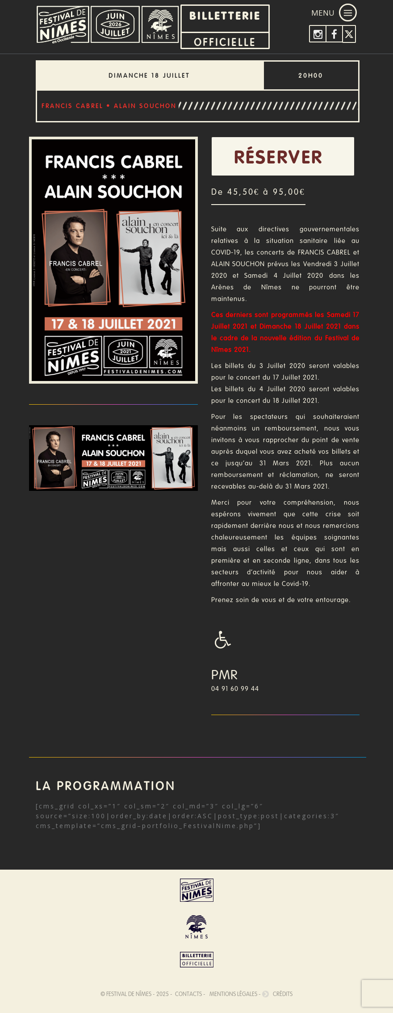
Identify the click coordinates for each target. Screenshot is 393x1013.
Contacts (188, 993)
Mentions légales (232, 993)
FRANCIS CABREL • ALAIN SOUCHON (109, 105)
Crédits (277, 993)
